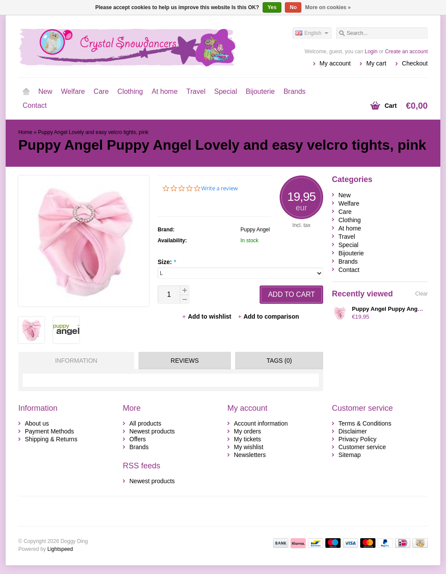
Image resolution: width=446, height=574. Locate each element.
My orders (247, 431)
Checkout (415, 63)
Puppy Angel (255, 230)
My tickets (247, 439)
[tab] (74, 360)
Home (26, 92)
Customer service (362, 446)
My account (335, 63)
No (293, 7)
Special (225, 91)
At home (165, 91)
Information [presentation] (76, 360)
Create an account (406, 51)
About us (37, 423)
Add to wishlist (207, 316)
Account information (261, 423)
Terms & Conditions (364, 423)
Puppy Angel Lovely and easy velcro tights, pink (93, 132)
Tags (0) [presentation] (279, 360)
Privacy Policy (357, 439)
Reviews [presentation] (185, 360)
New (45, 91)
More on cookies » (328, 7)
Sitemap (349, 454)
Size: (167, 261)
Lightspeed (60, 549)
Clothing (130, 91)
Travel (196, 91)
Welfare (73, 91)
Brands (295, 91)
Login (371, 51)
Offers (137, 439)
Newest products (152, 431)
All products (145, 423)
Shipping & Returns (51, 439)
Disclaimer (352, 431)
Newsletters (250, 454)
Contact (35, 105)
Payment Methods (49, 431)
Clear (421, 294)
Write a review (219, 188)
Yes (272, 7)
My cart (376, 63)
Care (101, 91)
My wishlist (249, 446)
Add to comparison (268, 316)
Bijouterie (260, 91)
